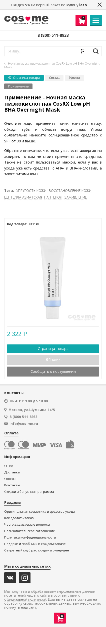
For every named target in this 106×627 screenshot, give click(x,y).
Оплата (10, 479)
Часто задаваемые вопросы (27, 524)
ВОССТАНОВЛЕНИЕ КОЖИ (70, 190)
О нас (8, 466)
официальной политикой (25, 599)
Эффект (74, 78)
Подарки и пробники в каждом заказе (35, 544)
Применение (18, 86)
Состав (54, 78)
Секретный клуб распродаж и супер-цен (36, 550)
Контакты (12, 485)
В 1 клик (53, 359)
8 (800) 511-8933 (53, 35)
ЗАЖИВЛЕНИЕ (75, 197)
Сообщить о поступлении (53, 371)
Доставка (12, 472)
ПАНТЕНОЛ (53, 197)
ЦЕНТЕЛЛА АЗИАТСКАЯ (23, 197)
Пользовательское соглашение (29, 531)
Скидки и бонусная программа (29, 492)
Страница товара (24, 78)
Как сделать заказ (19, 518)
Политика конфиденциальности (30, 537)
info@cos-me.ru (24, 423)
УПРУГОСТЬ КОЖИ (31, 190)
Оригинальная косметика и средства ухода (39, 511)
